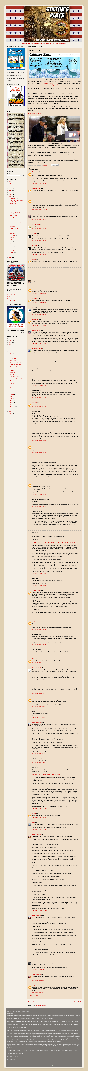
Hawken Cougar (36, 188)
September (13, 235)
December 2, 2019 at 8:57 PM (39, 762)
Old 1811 (34, 482)
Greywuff (34, 445)
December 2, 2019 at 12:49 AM (39, 219)
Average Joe (35, 319)
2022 (10, 190)
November (13, 231)
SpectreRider (35, 288)
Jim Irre (34, 259)
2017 (10, 257)
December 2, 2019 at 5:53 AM (39, 302)
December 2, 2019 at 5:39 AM (39, 293)
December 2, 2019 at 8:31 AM (39, 372)
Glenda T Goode (36, 330)
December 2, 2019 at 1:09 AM (39, 228)
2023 (10, 188)
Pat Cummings (36, 214)
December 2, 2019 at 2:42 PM (39, 662)
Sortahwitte (35, 171)
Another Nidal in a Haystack (16, 222)
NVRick (34, 813)
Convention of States (12, 294)
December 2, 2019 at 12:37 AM (39, 209)
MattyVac (34, 402)
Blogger (52, 1065)
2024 (10, 186)
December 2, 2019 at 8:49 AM (39, 406)
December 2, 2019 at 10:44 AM (39, 494)
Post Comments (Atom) (40, 1005)
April (11, 246)
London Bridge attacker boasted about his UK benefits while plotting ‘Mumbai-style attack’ (53, 542)
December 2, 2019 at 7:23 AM (39, 325)
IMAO (8, 296)
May (11, 243)
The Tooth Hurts (14, 228)
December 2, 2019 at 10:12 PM (39, 808)
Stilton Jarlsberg (36, 722)
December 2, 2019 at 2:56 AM (39, 240)
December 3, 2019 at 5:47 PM (39, 992)
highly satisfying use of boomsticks (54, 85)
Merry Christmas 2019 (15, 205)
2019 (10, 196)
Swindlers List (13, 210)
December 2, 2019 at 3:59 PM (39, 717)
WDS (33, 307)
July (11, 239)
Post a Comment (34, 995)
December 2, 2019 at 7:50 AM (39, 354)
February (12, 250)
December (13, 198)
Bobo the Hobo (36, 279)
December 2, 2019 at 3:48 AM (39, 274)
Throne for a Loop (14, 224)
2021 (10, 192)
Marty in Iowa (35, 985)
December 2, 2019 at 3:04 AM (39, 254)
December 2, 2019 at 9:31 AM (39, 425)
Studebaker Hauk (36, 667)
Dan (33, 698)
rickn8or (34, 960)
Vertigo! (12, 217)
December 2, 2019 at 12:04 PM (39, 585)
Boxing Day (13, 203)
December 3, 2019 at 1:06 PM (39, 969)
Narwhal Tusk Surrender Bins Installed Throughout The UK (46, 774)
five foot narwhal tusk (49, 83)
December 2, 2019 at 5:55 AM (39, 314)
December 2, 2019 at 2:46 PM (39, 681)
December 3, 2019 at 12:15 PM (39, 910)
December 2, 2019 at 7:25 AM (39, 343)
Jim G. (33, 199)
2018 (10, 255)
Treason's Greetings (15, 220)
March (12, 248)
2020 (10, 194)
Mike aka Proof (36, 224)
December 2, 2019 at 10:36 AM (39, 478)
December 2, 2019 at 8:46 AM (39, 385)
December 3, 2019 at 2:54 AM (39, 817)
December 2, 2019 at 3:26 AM (39, 265)
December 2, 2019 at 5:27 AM (39, 283)
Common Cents (11, 293)
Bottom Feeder (13, 215)
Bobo (33, 658)
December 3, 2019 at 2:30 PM (39, 980)
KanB (33, 822)
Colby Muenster (36, 590)
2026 (10, 181)
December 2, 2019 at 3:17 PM (39, 706)
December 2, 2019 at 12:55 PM (39, 653)
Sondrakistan (10, 298)
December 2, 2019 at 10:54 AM (39, 506)
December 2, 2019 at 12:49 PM (39, 644)
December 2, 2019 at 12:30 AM (39, 194)
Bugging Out (13, 226)
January (12, 252)
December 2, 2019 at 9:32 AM (39, 440)
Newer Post (32, 1002)
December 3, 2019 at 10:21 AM (39, 829)
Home (55, 1002)
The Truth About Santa (15, 208)
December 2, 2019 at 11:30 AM (39, 528)
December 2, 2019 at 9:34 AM (39, 452)
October (12, 233)
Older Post (77, 1002)
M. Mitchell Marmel (37, 348)
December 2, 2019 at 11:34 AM (39, 573)
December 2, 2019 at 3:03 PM (39, 693)
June (11, 241)
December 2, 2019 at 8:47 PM (39, 753)
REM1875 (34, 233)
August (12, 237)
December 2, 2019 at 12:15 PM (39, 616)
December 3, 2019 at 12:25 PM (39, 956)
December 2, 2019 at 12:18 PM (39, 629)
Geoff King (35, 298)
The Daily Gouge (11, 300)
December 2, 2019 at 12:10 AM (39, 183)
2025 (10, 183)
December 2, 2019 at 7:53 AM (39, 363)
